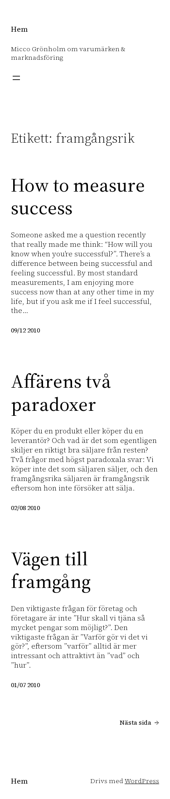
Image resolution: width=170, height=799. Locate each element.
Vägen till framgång (51, 570)
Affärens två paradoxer (61, 392)
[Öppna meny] (16, 77)
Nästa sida (139, 722)
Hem (19, 29)
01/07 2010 (25, 684)
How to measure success (78, 196)
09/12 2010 (25, 330)
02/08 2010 (25, 507)
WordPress (142, 780)
